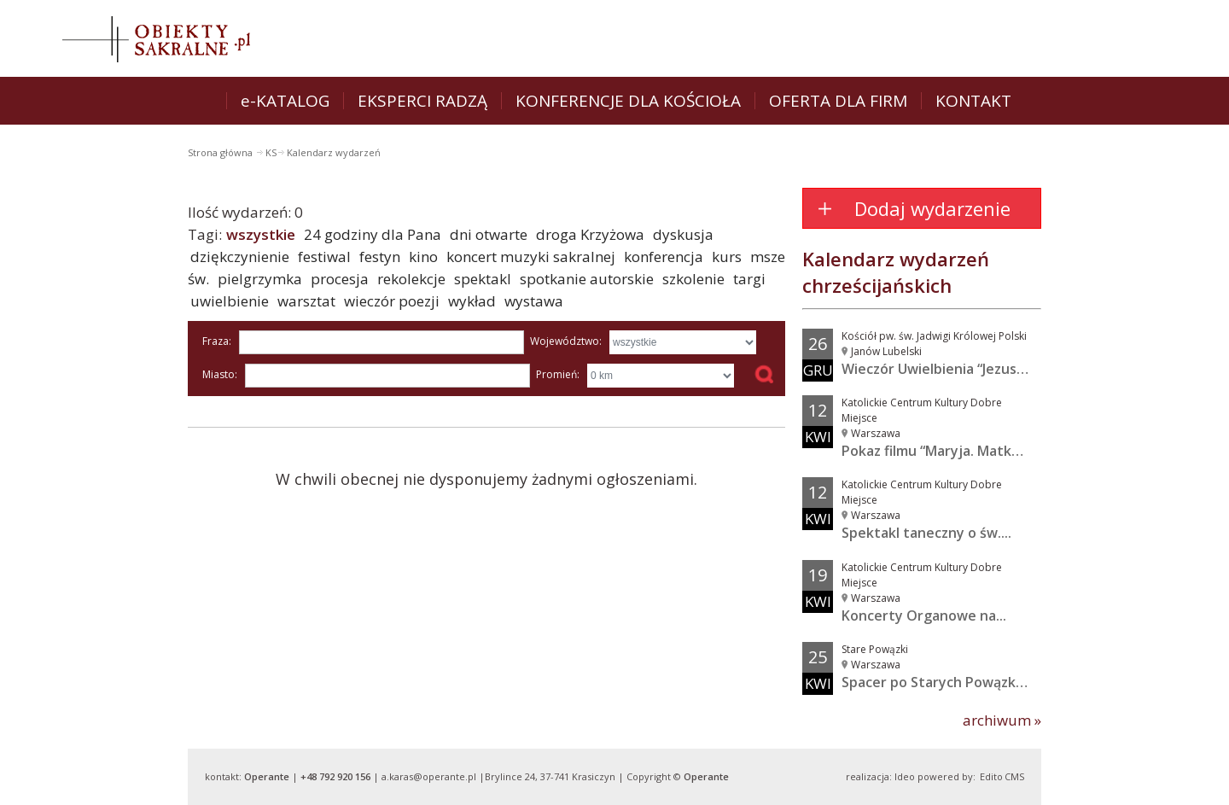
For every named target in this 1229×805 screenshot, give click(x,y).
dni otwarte (488, 234)
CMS (1014, 776)
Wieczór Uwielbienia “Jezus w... (941, 368)
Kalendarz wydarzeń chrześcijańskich (895, 272)
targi (749, 279)
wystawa (533, 301)
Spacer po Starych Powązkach (940, 682)
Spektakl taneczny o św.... (926, 532)
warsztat (306, 301)
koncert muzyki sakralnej (530, 256)
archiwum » (1002, 720)
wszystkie (260, 234)
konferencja (663, 256)
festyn (379, 256)
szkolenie (693, 279)
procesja (340, 279)
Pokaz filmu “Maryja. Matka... (935, 450)
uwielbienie (229, 301)
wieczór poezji (392, 301)
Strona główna (221, 152)
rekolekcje (411, 279)
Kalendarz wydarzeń (334, 152)
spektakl (482, 279)
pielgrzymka (260, 279)
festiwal (324, 256)
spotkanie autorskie (587, 279)
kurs (727, 256)
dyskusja (683, 234)
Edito (991, 776)
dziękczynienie (239, 256)
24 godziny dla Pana (372, 234)
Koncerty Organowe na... (924, 615)
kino (423, 256)
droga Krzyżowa (590, 234)
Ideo (904, 776)
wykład (472, 301)
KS (271, 152)
